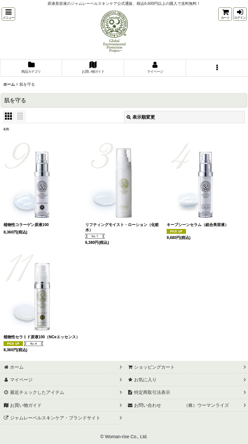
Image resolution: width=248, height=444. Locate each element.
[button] (8, 14)
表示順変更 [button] (141, 117)
